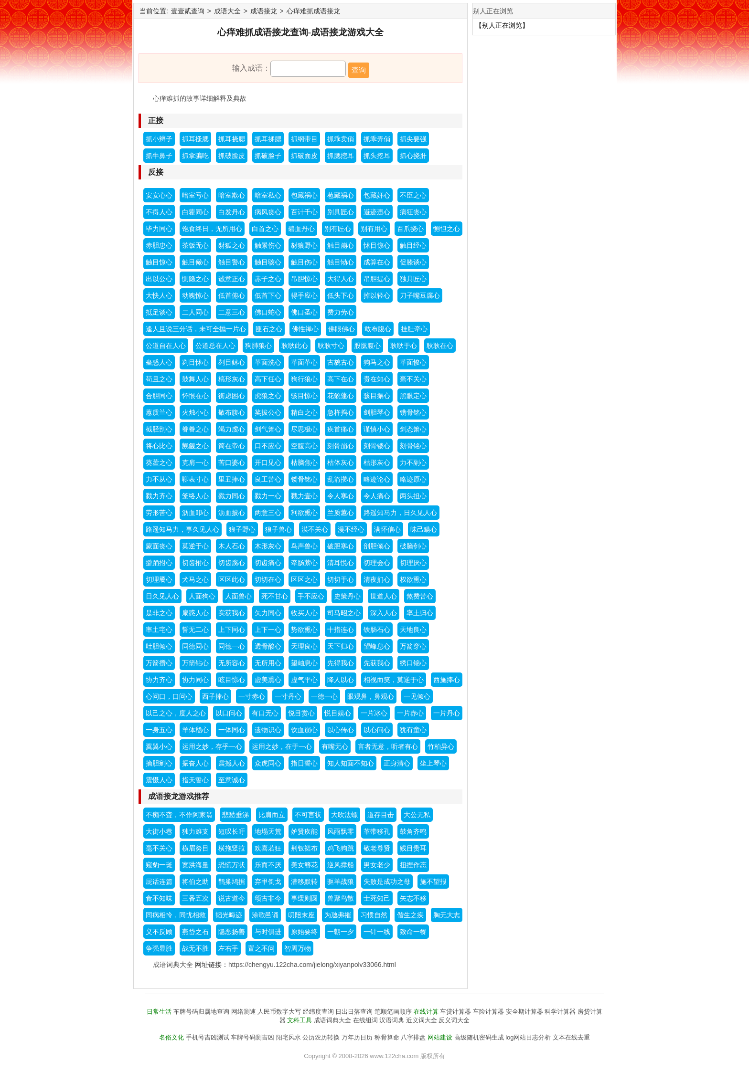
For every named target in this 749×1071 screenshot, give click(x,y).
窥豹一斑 (159, 865)
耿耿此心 (294, 345)
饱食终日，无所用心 (212, 228)
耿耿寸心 (331, 345)
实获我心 (231, 613)
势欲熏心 (304, 629)
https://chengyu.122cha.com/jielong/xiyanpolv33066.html (312, 964)
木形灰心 (268, 546)
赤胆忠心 (159, 245)
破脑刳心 (413, 546)
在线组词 (365, 1020)
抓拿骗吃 (195, 155)
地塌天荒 (268, 831)
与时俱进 (268, 931)
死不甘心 (274, 596)
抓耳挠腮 (231, 139)
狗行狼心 (304, 379)
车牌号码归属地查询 (201, 1011)
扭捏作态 (413, 865)
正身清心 (397, 763)
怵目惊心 (377, 245)
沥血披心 (231, 512)
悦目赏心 (301, 713)
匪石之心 (269, 329)
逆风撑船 (340, 865)
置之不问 (261, 948)
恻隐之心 (195, 279)
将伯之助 (195, 881)
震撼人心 (231, 763)
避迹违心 (377, 212)
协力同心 (195, 679)
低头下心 (340, 295)
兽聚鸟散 (340, 898)
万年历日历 (357, 1037)
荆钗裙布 (304, 848)
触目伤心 (304, 262)
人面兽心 (238, 596)
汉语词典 (391, 1020)
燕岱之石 (195, 931)
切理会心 (377, 563)
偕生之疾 (410, 915)
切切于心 (340, 579)
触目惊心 (159, 262)
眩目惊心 (231, 679)
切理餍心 (159, 579)
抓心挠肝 (413, 155)
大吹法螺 (344, 815)
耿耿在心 (440, 345)
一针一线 (377, 931)
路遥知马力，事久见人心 (182, 529)
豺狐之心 (231, 245)
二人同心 (195, 312)
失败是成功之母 (387, 881)
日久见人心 (162, 596)
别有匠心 (337, 228)
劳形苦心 (159, 512)
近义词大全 (421, 1020)
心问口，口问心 (169, 696)
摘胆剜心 (159, 763)
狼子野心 (242, 529)
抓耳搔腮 (195, 139)
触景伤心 (268, 245)
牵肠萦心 (304, 563)
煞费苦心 (420, 596)
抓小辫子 (159, 139)
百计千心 (304, 212)
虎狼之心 (268, 395)
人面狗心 (202, 596)
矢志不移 (413, 898)
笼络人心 (195, 496)
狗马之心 (377, 362)
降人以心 (340, 679)
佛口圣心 (304, 312)
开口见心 (268, 462)
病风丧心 (268, 212)
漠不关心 (314, 529)
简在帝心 (231, 446)
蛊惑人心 (159, 362)
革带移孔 (377, 831)
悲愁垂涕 (235, 815)
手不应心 (311, 596)
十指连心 (340, 629)
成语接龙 (263, 11)
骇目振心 (377, 395)
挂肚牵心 (414, 329)
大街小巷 (159, 831)
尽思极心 (304, 429)
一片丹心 (446, 713)
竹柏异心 (441, 746)
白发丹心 (231, 212)
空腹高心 (304, 446)
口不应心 (268, 446)
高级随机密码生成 (479, 1037)
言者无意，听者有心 (388, 746)
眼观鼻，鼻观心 (370, 696)
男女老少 (377, 865)
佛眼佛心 (341, 329)
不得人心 (159, 212)
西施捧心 (446, 679)
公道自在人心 (166, 345)
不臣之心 (413, 195)
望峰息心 (377, 646)
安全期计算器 (524, 1011)
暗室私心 (268, 195)
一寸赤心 (251, 696)
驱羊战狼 (340, 881)
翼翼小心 (159, 746)
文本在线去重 (571, 1037)
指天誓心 (195, 780)
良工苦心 (268, 479)
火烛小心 (195, 412)
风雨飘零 (340, 831)
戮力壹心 (304, 496)
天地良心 (413, 629)
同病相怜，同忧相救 (176, 915)
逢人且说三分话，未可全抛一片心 (196, 329)
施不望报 (433, 881)
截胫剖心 (159, 429)
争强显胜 (159, 948)
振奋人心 (195, 763)
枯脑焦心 (304, 462)
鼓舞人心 (195, 379)
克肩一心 (195, 462)
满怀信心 (387, 529)
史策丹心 (347, 596)
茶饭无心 (195, 245)
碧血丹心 (301, 228)
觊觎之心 (195, 446)
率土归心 (420, 613)
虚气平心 (304, 679)
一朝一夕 (340, 931)
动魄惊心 (195, 295)
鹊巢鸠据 (231, 881)
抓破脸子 (268, 155)
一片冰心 (374, 713)
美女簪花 (304, 865)
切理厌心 (413, 563)
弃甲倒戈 (268, 881)
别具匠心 (340, 212)
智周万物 (297, 948)
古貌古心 (340, 362)
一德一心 (324, 696)
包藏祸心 (304, 195)
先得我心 (340, 663)
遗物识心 (268, 730)
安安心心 (159, 195)
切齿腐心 (231, 563)
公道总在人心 (215, 345)
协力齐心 (159, 679)
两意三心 (268, 512)
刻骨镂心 (377, 446)
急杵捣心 (340, 412)
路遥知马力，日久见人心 (400, 512)
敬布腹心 (231, 412)
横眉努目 (195, 848)
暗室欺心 (231, 195)
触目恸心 (340, 262)
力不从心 (159, 479)
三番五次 (195, 898)
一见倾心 (417, 696)
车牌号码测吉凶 (252, 1037)
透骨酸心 (268, 646)
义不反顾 (159, 931)
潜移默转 (304, 881)
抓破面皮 (304, 155)
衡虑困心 (231, 395)
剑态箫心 (413, 429)
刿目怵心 (195, 362)
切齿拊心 (195, 563)
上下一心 (268, 629)
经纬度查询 (318, 1011)
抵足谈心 (159, 312)
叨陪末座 (301, 915)
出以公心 (159, 279)
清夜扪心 (377, 579)
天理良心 (304, 646)
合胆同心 (159, 395)
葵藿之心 (159, 462)
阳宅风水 (288, 1037)
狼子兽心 (278, 529)
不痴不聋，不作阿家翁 (179, 815)
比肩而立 (271, 815)
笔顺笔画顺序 (393, 1011)
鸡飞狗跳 (340, 848)
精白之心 (304, 412)
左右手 (228, 948)
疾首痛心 (340, 429)
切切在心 (268, 579)
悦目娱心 (337, 713)
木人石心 (231, 546)
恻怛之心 (446, 228)
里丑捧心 (231, 479)
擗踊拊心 (159, 563)
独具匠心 (413, 279)
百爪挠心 (410, 228)
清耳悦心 (340, 563)
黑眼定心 (413, 395)
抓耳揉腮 (268, 139)
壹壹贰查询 (187, 11)
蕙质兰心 (159, 412)
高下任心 (268, 379)
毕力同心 (159, 228)
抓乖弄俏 (377, 139)
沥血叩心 (195, 512)
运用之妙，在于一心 (282, 746)
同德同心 (195, 646)
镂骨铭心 (304, 479)
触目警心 (231, 262)
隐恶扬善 (231, 931)
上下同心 (231, 629)
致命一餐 (413, 931)
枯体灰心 (340, 462)
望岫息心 (304, 663)
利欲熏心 (304, 512)
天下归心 (340, 646)
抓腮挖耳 (340, 155)
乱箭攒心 (340, 479)
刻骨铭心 (413, 446)
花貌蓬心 (340, 395)
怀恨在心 (195, 395)
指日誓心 (304, 763)
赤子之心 (268, 279)
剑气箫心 (268, 429)
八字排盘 (413, 1037)
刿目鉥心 (231, 362)
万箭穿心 (413, 646)
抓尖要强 (413, 139)
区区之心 (304, 579)
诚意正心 (231, 279)
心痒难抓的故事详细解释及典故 (199, 98)
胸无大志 (446, 915)
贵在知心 (377, 379)
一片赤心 (410, 713)
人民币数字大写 (279, 1011)
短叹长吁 (231, 831)
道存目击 (380, 815)
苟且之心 (159, 379)
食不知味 (159, 898)
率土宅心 (159, 629)
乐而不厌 (268, 865)
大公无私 (417, 815)
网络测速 (243, 1011)
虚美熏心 (268, 679)
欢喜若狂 (268, 848)
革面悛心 (413, 362)
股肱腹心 (367, 345)
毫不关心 (413, 379)
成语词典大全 (173, 964)
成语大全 (227, 11)
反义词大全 (454, 1020)
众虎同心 (268, 763)
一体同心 (231, 730)
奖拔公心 (268, 412)
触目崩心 (340, 245)
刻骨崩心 (340, 446)
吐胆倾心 (159, 646)
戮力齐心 (159, 496)
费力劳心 (340, 312)
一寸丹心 (288, 696)
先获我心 (377, 663)
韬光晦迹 (228, 915)
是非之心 (159, 613)
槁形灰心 (231, 379)
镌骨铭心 (413, 412)
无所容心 (231, 663)
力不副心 (413, 462)
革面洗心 (268, 362)
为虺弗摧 (337, 915)
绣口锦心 (413, 663)
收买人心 (304, 613)
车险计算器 (488, 1011)
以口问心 (228, 713)
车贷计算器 (455, 1011)
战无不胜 (195, 948)
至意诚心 (231, 780)
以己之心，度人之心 (176, 713)
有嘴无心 (334, 746)
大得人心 (340, 279)
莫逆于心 (195, 546)
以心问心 (377, 730)
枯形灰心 (377, 462)
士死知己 (377, 898)
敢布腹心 (377, 329)
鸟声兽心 (304, 546)
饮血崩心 (304, 730)
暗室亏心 (195, 195)
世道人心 (383, 596)
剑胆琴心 (377, 412)
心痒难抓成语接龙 (313, 11)
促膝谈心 (413, 262)
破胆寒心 (340, 546)
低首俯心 (231, 295)
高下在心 (340, 379)
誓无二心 (195, 629)
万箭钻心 (195, 663)
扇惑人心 (195, 613)
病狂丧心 (413, 212)
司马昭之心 (344, 613)
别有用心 (374, 228)
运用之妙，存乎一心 (212, 746)
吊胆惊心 (304, 279)
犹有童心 (413, 730)
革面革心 (304, 362)
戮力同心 (231, 496)
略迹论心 (377, 479)
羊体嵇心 (195, 730)
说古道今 (231, 898)
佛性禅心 (305, 329)
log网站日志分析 (528, 1037)
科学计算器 (560, 1011)
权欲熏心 (413, 579)
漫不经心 (351, 529)
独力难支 (195, 831)
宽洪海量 (195, 865)
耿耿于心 (403, 345)
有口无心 (265, 713)
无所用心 (268, 663)
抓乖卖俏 (340, 139)
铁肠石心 (377, 629)
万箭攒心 (159, 663)
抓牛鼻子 (159, 155)
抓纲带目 (304, 139)
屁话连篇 (159, 881)
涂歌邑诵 (265, 915)
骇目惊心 (304, 395)
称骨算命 (386, 1037)
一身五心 (159, 730)
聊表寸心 (195, 479)
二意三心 (231, 312)
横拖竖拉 (231, 848)
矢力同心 (268, 613)
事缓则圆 (304, 898)
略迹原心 (413, 479)
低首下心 (268, 295)
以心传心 (340, 730)
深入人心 (383, 613)
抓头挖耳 (377, 155)
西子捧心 (215, 696)
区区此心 (231, 579)
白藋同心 (195, 212)
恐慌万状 (231, 865)
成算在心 (377, 262)
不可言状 (308, 815)
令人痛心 (377, 496)
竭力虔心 (231, 429)
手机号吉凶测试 (207, 1037)
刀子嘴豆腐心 (420, 295)
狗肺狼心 (258, 345)
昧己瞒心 (423, 529)
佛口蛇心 (268, 312)
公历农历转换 (321, 1037)
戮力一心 (268, 496)
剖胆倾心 (377, 546)
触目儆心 (195, 262)
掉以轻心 (377, 295)
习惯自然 (374, 915)
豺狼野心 (304, 245)
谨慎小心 (377, 429)
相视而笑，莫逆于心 (394, 679)
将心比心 (159, 446)
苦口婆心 (231, 462)
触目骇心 (268, 262)
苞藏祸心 (340, 195)
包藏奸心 (377, 195)
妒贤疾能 (304, 831)
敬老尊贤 (377, 848)
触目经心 (413, 245)
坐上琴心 (433, 763)
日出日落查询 (354, 1011)
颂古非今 (268, 898)
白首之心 (265, 228)
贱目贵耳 (413, 848)
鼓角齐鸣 (413, 831)
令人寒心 (340, 496)
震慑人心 (159, 780)
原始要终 (304, 931)
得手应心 (304, 295)
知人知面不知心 (350, 763)
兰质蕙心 (340, 512)
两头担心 (413, 496)
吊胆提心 (377, 279)
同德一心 (231, 646)
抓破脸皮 (231, 155)
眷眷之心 (195, 429)
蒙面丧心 (159, 546)
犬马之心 (195, 579)
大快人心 (159, 295)
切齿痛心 (268, 563)
